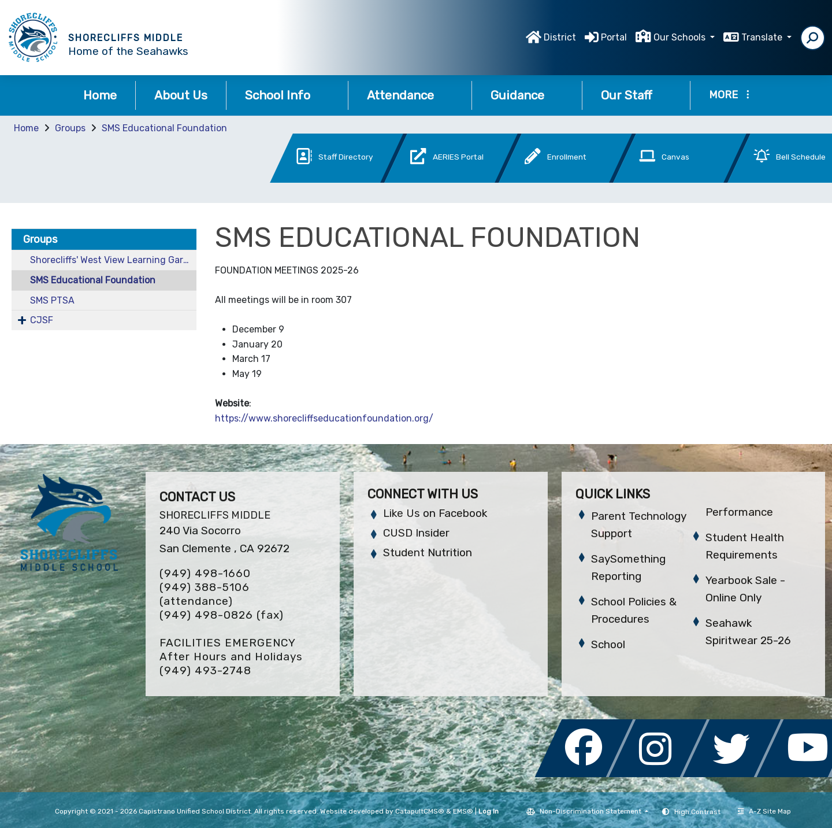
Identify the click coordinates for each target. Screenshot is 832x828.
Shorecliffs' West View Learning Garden (113, 259)
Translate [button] (763, 37)
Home (100, 95)
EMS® (463, 811)
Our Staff (636, 95)
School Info (287, 95)
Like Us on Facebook (435, 513)
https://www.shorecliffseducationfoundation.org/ (325, 418)
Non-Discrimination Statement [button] (591, 811)
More (729, 94)
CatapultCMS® (419, 811)
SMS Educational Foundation (164, 128)
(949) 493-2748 (205, 670)
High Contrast (697, 812)
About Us (180, 95)
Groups (70, 128)
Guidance (527, 95)
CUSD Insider (416, 532)
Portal (614, 37)
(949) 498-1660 (205, 573)
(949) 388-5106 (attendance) (204, 594)
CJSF (41, 320)
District (560, 37)
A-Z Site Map (764, 811)
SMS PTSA (52, 300)
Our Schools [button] (680, 37)
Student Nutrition (427, 552)
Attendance (410, 95)
